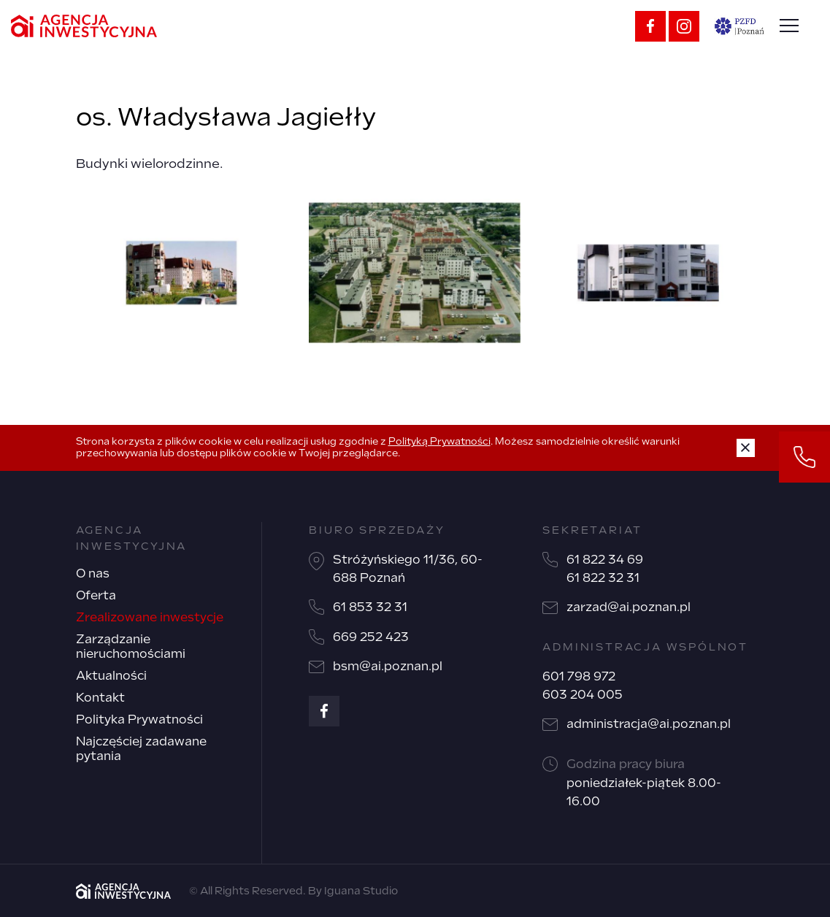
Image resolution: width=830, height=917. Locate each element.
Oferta (96, 595)
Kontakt (100, 698)
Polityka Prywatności (139, 719)
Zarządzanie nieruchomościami (130, 646)
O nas (92, 573)
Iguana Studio (361, 891)
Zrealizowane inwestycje (149, 617)
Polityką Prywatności (439, 441)
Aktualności (111, 676)
